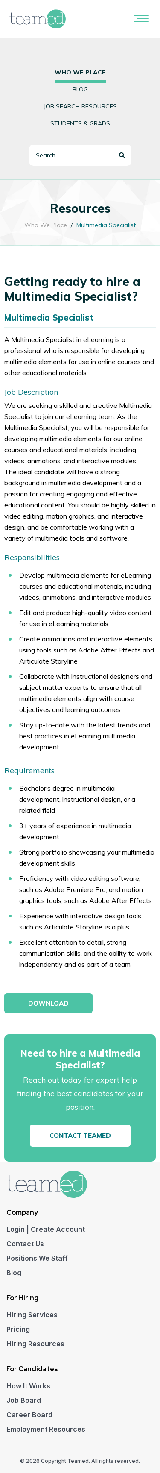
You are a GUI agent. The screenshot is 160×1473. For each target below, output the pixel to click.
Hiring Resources (35, 1343)
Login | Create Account (45, 1229)
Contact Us (25, 1243)
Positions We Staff (37, 1258)
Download (48, 1003)
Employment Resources (45, 1429)
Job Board (23, 1400)
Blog (80, 89)
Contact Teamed (80, 1135)
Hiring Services (32, 1315)
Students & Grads (80, 123)
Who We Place (45, 225)
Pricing (18, 1329)
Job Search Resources (80, 106)
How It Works (28, 1386)
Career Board (29, 1414)
